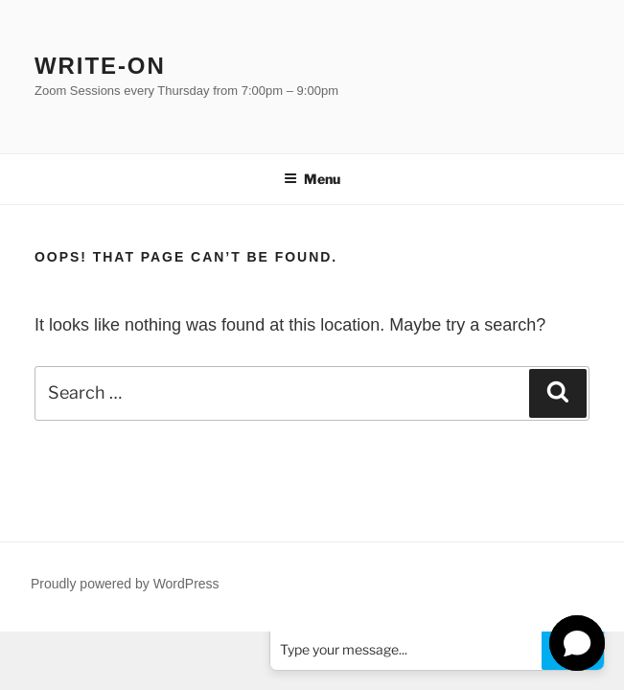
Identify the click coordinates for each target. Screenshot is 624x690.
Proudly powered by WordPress (125, 583)
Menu (312, 179)
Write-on (100, 66)
